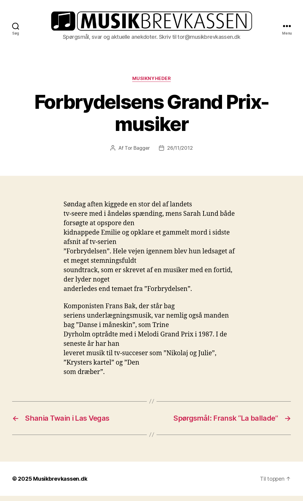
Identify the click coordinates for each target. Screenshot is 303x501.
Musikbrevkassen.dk (60, 484)
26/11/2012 (180, 153)
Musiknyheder (151, 83)
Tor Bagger (137, 153)
